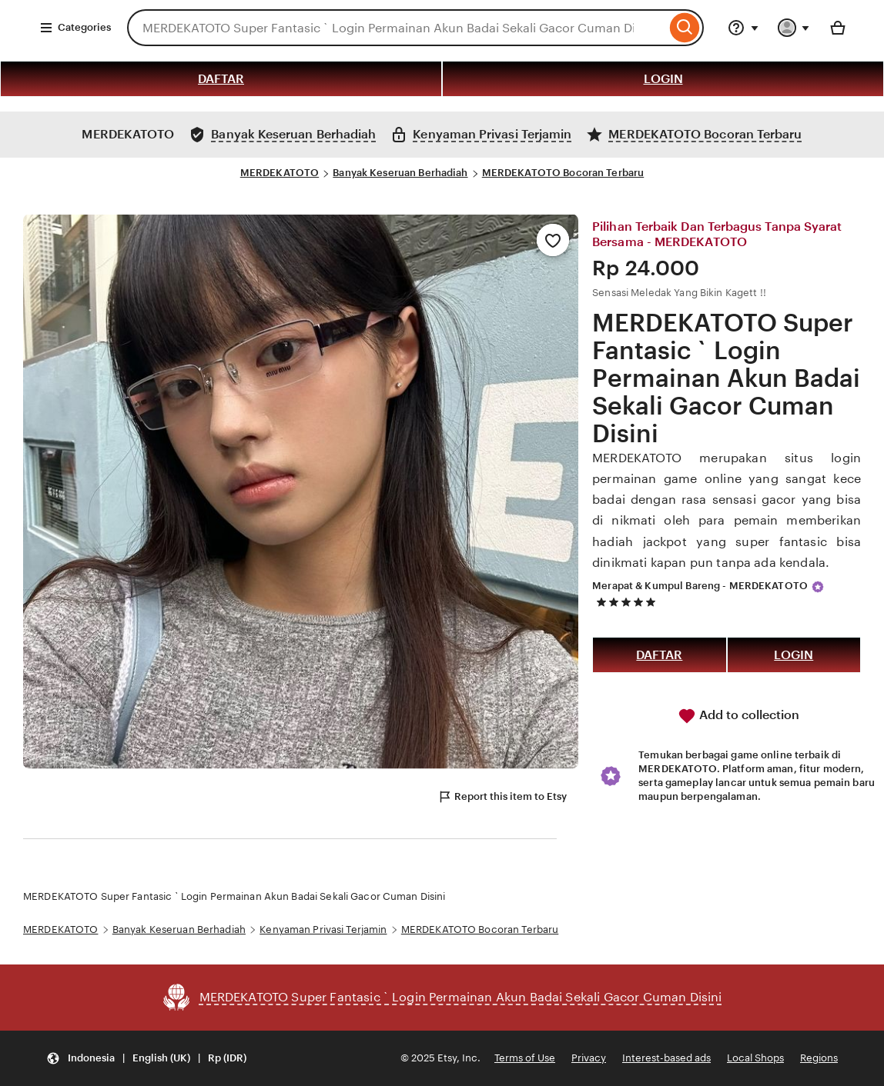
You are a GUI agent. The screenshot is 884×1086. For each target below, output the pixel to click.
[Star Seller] (818, 587)
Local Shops (755, 1058)
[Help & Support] (743, 27)
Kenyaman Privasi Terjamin (323, 929)
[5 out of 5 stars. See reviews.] (628, 602)
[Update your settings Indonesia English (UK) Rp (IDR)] (146, 1058)
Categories (75, 28)
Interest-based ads (666, 1058)
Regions (819, 1058)
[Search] (685, 27)
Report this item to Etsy (502, 797)
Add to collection (738, 716)
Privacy (588, 1058)
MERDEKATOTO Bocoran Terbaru (563, 172)
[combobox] (396, 27)
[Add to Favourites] (553, 240)
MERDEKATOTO (279, 172)
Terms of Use (524, 1058)
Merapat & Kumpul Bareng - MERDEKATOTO (700, 585)
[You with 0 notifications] (793, 27)
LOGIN (663, 79)
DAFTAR (221, 79)
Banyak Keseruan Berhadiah (400, 172)
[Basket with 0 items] (837, 27)
